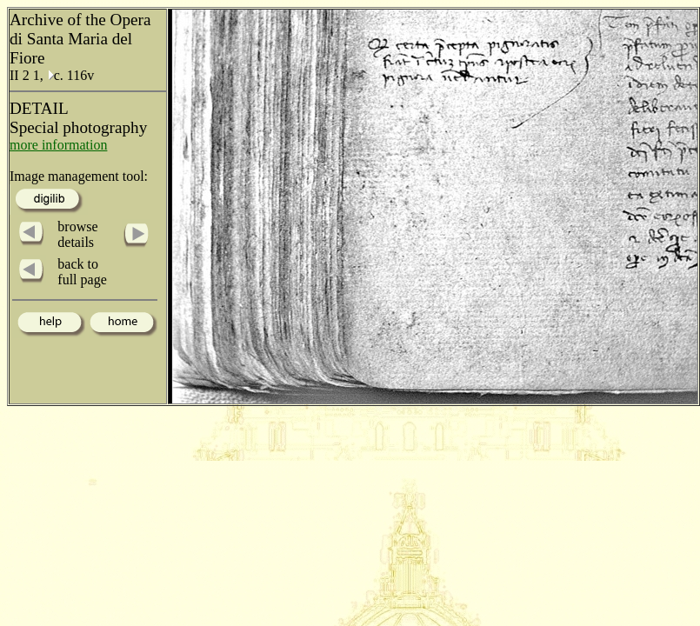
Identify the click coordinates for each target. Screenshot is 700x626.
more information (58, 144)
